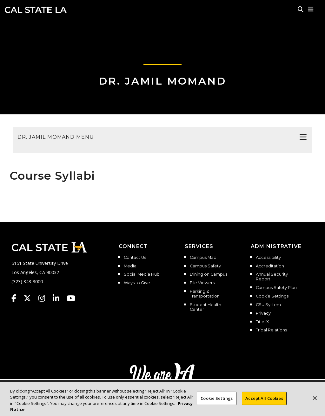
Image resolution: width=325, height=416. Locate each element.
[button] (311, 9)
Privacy (263, 313)
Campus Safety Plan (276, 287)
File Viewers (202, 283)
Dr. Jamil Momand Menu (55, 137)
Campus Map (203, 257)
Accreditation (270, 266)
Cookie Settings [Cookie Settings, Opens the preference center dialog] (217, 400)
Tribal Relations (271, 330)
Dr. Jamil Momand (162, 81)
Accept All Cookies (264, 400)
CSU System (268, 305)
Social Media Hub (142, 274)
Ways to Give (137, 283)
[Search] (300, 9)
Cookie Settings (272, 296)
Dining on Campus (208, 274)
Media (130, 266)
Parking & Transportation (205, 293)
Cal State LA (36, 10)
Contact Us (135, 257)
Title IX (262, 322)
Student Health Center (205, 307)
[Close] (315, 400)
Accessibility (268, 257)
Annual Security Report (272, 276)
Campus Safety (205, 266)
